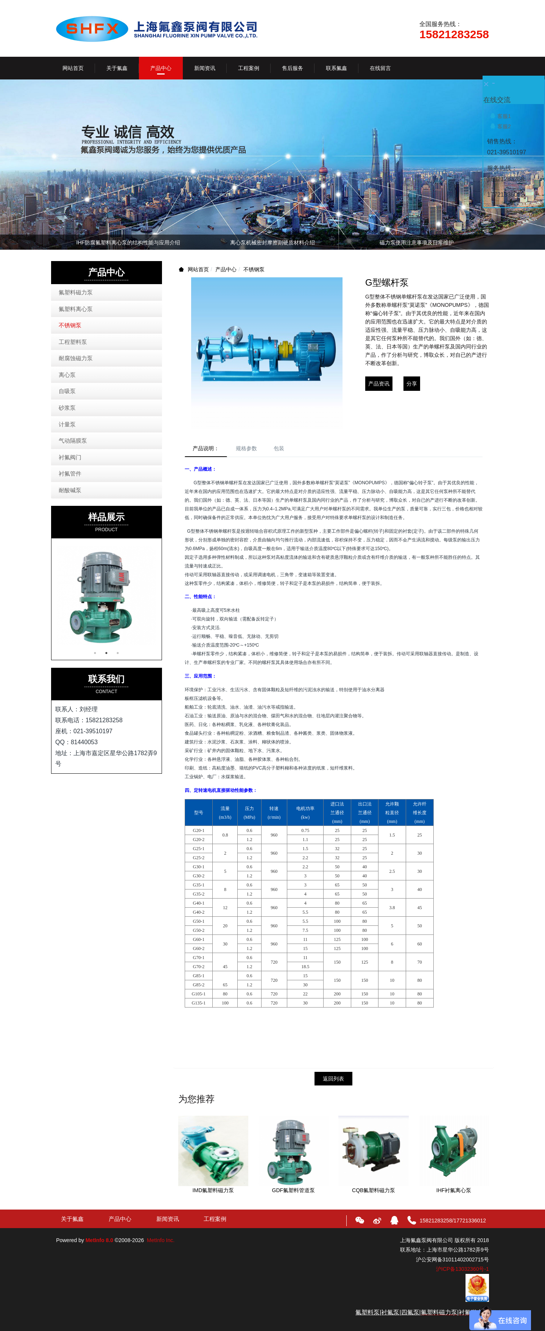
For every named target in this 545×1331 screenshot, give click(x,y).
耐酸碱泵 (70, 490)
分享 (411, 384)
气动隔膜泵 (73, 440)
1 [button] (95, 653)
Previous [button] (60, 242)
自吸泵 (67, 391)
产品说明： (206, 448)
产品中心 (226, 269)
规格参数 (246, 448)
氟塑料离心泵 (76, 309)
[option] (272, 243)
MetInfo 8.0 (99, 1240)
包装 (279, 448)
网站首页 (73, 68)
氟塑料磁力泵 (76, 292)
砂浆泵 (67, 407)
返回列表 (333, 1079)
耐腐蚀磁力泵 (76, 358)
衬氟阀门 (70, 457)
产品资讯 (378, 384)
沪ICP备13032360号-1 (462, 1269)
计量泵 (67, 424)
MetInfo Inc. (160, 1240)
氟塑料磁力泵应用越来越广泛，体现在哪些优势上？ (272, 242)
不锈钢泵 (254, 269)
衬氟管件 (70, 473)
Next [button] (485, 242)
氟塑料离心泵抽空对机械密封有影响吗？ (416, 242)
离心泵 (67, 375)
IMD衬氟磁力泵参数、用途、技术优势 (128, 242)
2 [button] (106, 653)
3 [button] (117, 653)
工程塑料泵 (73, 342)
